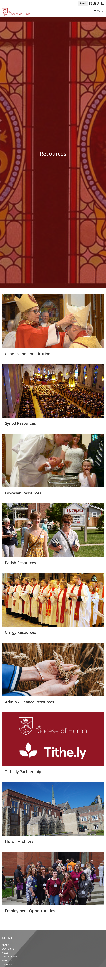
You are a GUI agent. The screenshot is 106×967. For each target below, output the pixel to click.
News (5, 952)
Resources (8, 964)
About (5, 944)
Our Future (8, 948)
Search (82, 3)
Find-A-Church (9, 956)
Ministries (7, 960)
